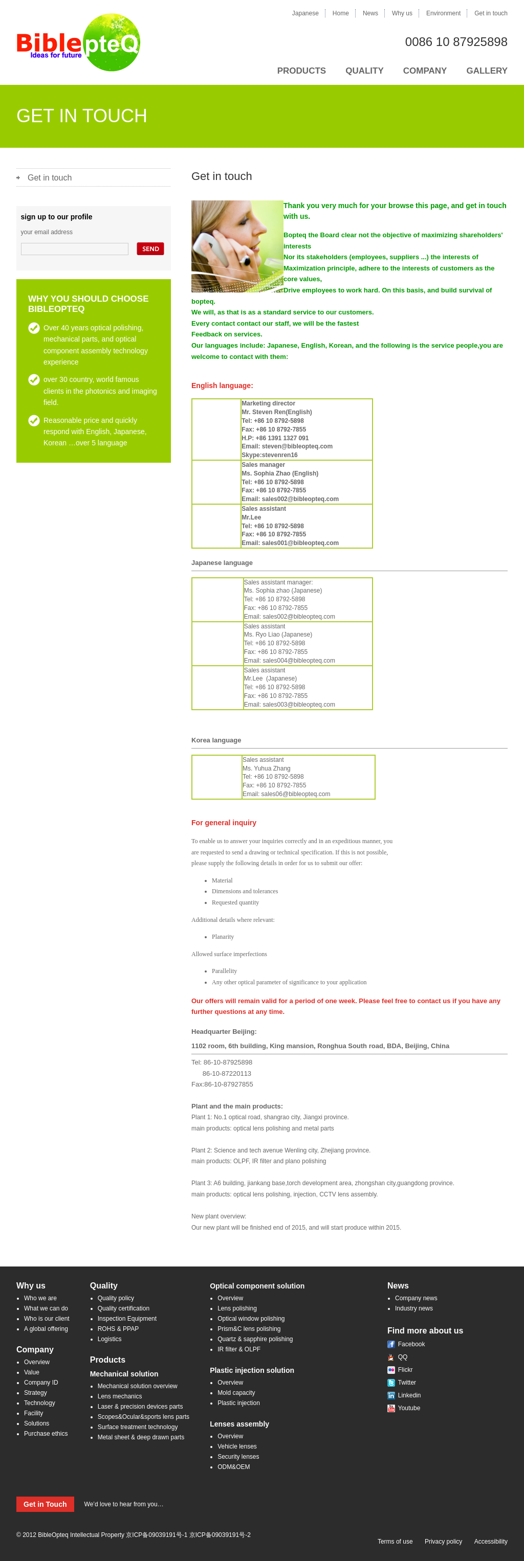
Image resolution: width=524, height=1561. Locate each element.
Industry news (414, 1308)
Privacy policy (443, 1541)
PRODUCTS (301, 71)
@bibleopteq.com (311, 616)
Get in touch (491, 13)
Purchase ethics (46, 1433)
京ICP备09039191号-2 (220, 1535)
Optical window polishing (251, 1318)
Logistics (110, 1339)
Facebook (411, 1344)
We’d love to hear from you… (90, 1504)
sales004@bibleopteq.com (299, 660)
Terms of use (395, 1541)
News (370, 13)
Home (341, 13)
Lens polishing (237, 1308)
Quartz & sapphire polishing (255, 1339)
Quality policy (116, 1298)
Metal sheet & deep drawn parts (141, 1437)
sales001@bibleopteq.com (300, 543)
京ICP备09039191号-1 (156, 1535)
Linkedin (409, 1395)
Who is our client (47, 1318)
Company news (416, 1298)
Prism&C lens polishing (248, 1328)
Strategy (35, 1392)
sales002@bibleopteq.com (300, 499)
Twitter (407, 1382)
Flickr (405, 1369)
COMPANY (425, 71)
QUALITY (364, 71)
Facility (33, 1413)
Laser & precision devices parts (140, 1406)
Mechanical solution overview (138, 1386)
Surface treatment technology (138, 1427)
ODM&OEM (233, 1466)
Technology (39, 1403)
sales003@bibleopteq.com (299, 704)
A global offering (46, 1328)
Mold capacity (236, 1392)
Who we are (40, 1298)
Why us (402, 13)
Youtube (409, 1408)
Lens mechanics (120, 1396)
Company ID (41, 1382)
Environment (443, 13)
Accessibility (491, 1541)
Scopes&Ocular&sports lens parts (143, 1416)
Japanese (305, 13)
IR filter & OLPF (238, 1349)
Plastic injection (238, 1403)
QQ (403, 1357)
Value (31, 1372)
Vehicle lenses (237, 1446)
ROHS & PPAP (118, 1328)
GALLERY (487, 71)
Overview (37, 1362)
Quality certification (123, 1308)
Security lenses (238, 1456)
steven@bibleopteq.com (297, 446)
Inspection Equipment (127, 1318)
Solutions (36, 1423)
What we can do (46, 1308)
